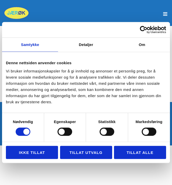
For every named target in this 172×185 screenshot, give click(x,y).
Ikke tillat (32, 152)
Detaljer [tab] (86, 44)
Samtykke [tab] (30, 44)
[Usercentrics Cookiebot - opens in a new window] (143, 30)
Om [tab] (142, 44)
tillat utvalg (86, 152)
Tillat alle (140, 152)
